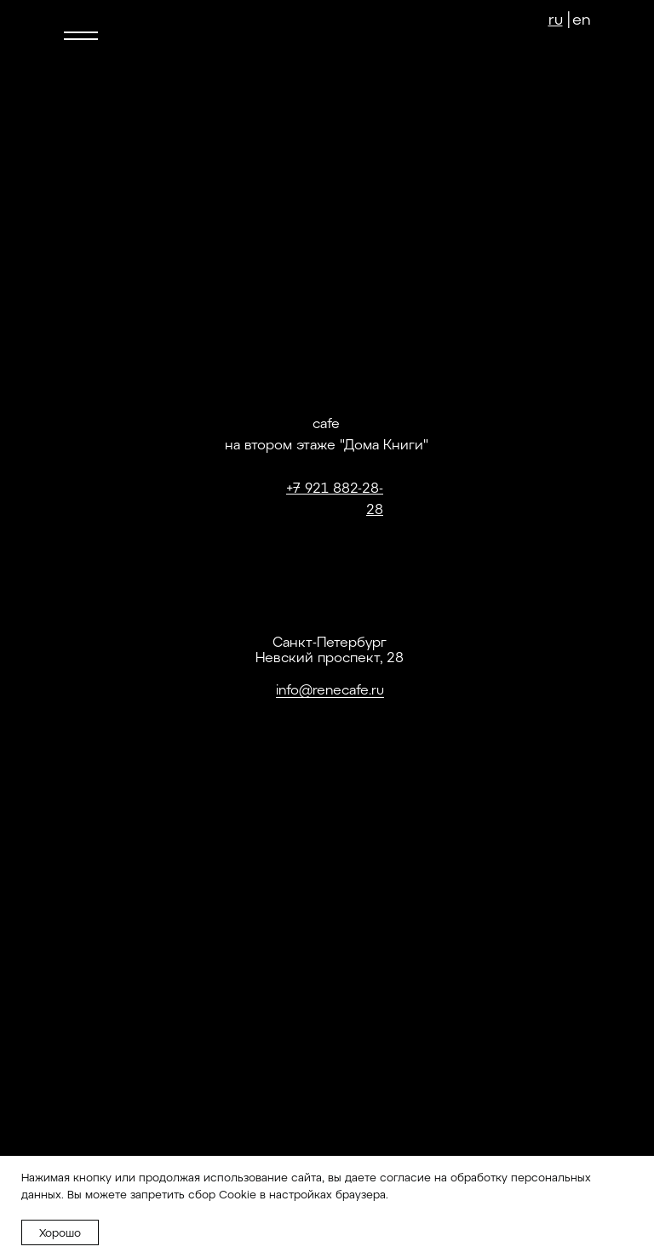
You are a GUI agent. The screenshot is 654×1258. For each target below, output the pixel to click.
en (581, 18)
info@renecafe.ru (330, 689)
